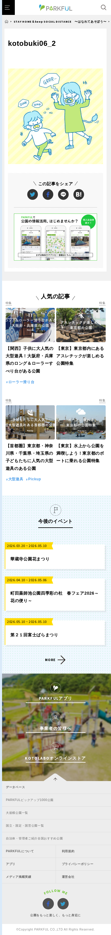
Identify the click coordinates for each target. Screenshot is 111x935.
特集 (9, 303)
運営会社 (68, 876)
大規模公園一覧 (17, 812)
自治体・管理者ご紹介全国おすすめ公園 (34, 838)
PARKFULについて (20, 851)
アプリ (10, 864)
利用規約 (68, 851)
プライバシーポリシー (78, 864)
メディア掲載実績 (18, 876)
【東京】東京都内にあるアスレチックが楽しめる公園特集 (80, 356)
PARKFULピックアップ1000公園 (30, 800)
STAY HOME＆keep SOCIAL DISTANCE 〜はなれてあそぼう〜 (60, 22)
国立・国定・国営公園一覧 (25, 825)
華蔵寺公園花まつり (29, 559)
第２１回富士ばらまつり (34, 634)
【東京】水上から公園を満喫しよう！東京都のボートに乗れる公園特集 (80, 453)
